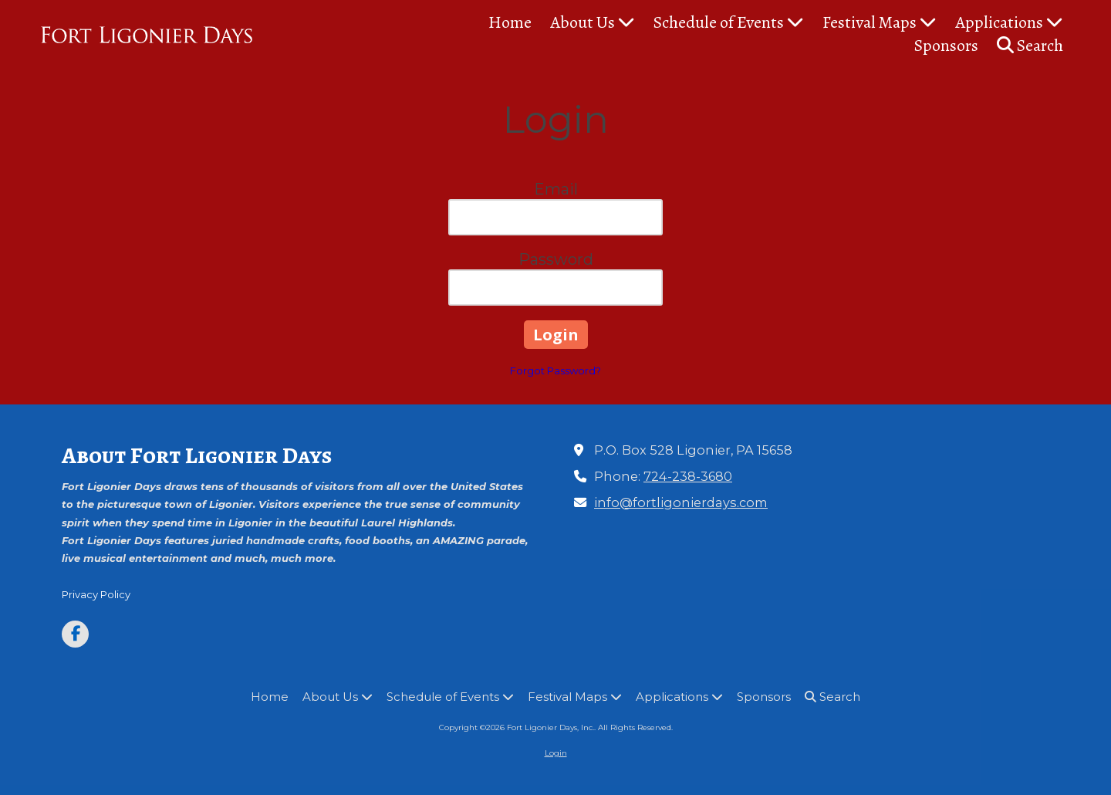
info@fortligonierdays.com (681, 502)
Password (555, 259)
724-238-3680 (687, 476)
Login (556, 753)
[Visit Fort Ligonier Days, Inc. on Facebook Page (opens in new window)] (75, 634)
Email (556, 189)
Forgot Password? (555, 370)
